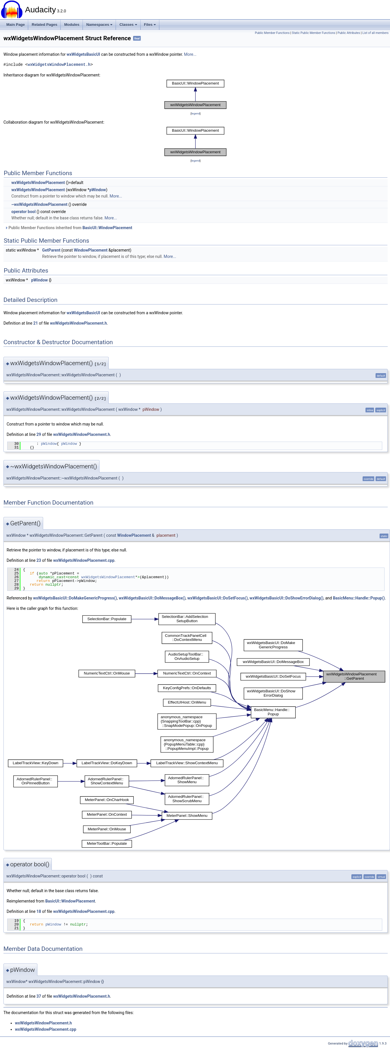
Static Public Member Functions (313, 33)
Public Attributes (348, 33)
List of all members (375, 33)
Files (150, 24)
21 (35, 323)
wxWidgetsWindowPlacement (38, 182)
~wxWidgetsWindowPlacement (39, 204)
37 (39, 996)
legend (195, 113)
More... (190, 54)
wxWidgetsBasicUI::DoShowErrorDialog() (287, 598)
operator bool (23, 211)
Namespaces (99, 24)
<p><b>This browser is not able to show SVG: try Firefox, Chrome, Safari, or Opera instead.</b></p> (195, 94)
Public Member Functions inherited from (68, 227)
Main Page (15, 24)
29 (39, 434)
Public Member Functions (272, 33)
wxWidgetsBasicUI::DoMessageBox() (152, 598)
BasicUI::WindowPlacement (107, 227)
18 (39, 911)
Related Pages (44, 24)
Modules (71, 24)
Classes (128, 24)
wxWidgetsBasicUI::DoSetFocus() (217, 598)
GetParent (51, 250)
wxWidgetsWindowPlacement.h (59, 64)
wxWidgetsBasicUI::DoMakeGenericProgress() (75, 598)
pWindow (97, 189)
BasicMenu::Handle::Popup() (359, 598)
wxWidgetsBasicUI (83, 54)
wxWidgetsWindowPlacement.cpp (83, 560)
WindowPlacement (91, 250)
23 (39, 560)
